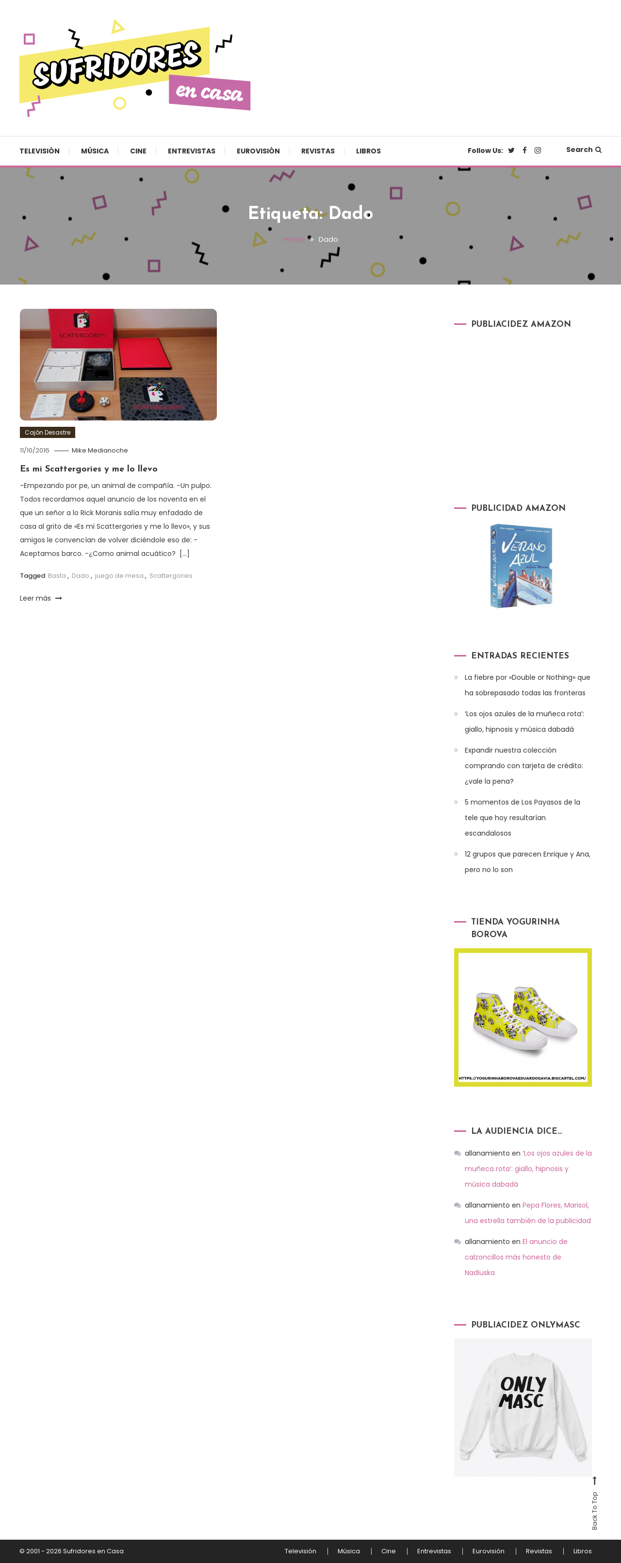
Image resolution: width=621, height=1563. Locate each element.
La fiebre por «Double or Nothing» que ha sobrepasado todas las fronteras (527, 685)
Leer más (41, 598)
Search (584, 149)
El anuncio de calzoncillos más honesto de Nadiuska (516, 1257)
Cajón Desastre (47, 432)
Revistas (318, 151)
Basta (57, 575)
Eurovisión (258, 151)
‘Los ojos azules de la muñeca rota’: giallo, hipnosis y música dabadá (524, 721)
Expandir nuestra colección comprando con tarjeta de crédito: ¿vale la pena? (524, 765)
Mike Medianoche (100, 450)
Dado (80, 575)
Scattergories (171, 575)
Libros (368, 151)
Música (95, 151)
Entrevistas (191, 151)
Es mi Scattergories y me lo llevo (89, 469)
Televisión (39, 151)
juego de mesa (119, 575)
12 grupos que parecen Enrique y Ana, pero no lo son (527, 861)
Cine (138, 151)
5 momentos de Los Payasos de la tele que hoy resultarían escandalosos (522, 817)
